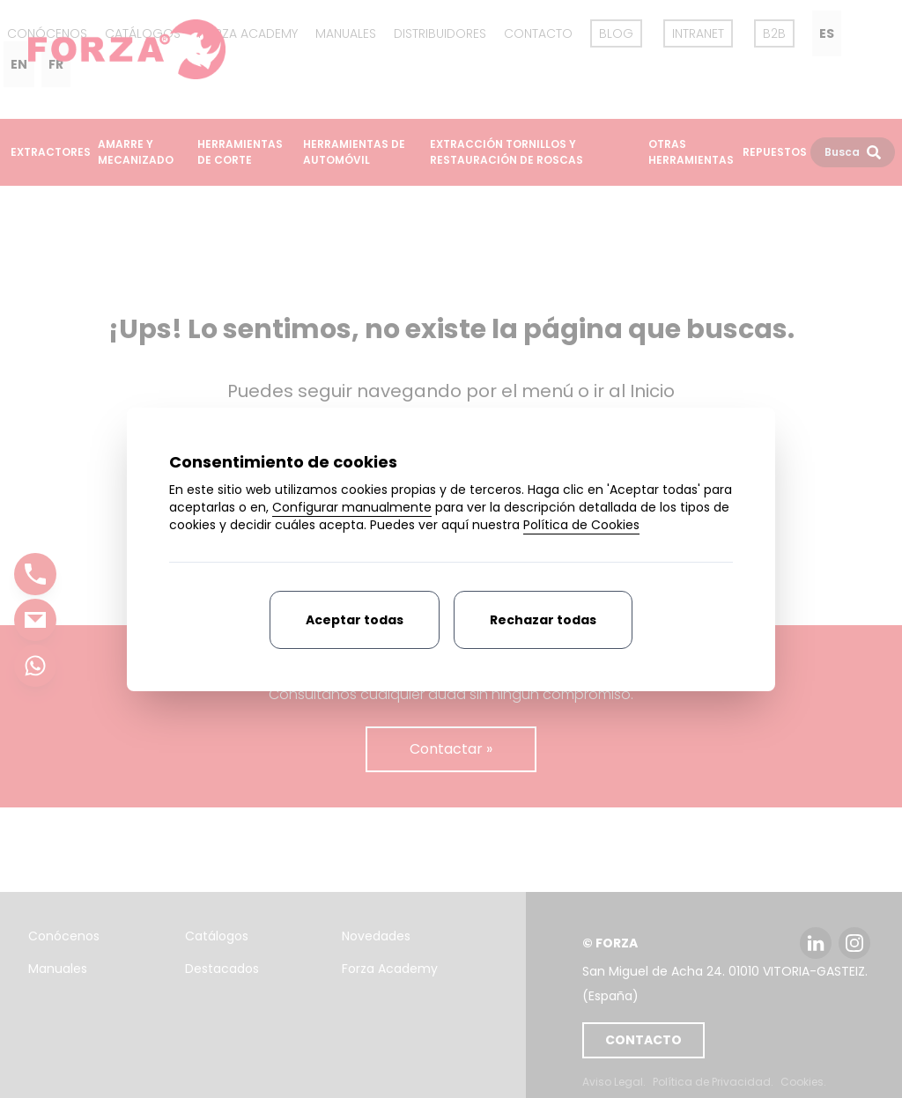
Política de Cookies (581, 525)
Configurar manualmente (352, 507)
